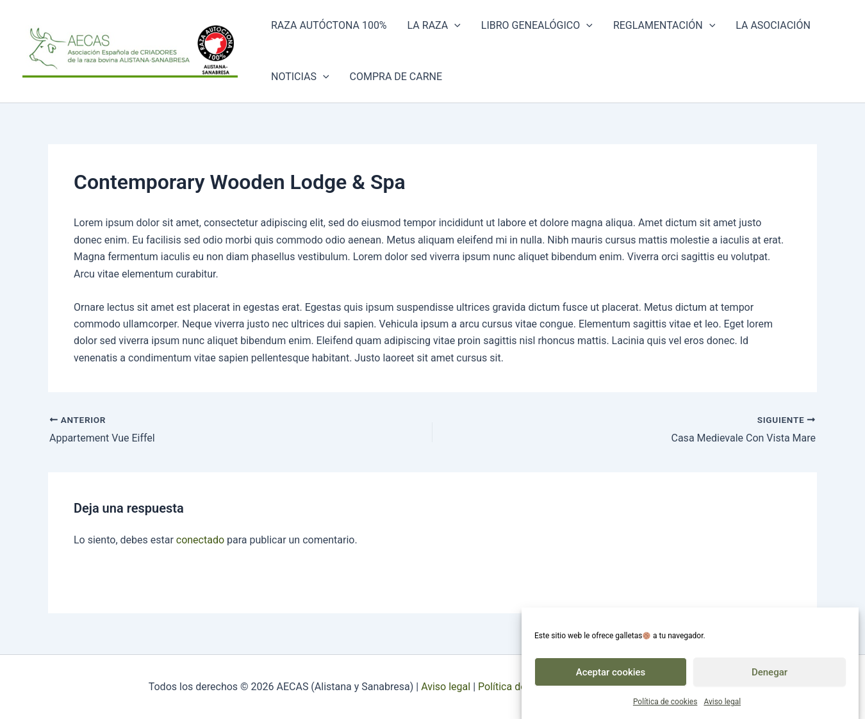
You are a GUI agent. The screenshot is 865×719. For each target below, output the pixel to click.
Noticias (300, 77)
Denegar (769, 675)
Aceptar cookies (611, 675)
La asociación (773, 25)
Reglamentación (664, 25)
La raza (434, 25)
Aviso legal (722, 704)
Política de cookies (665, 704)
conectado (200, 540)
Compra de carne (396, 76)
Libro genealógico (537, 25)
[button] (454, 25)
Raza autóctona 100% (329, 25)
